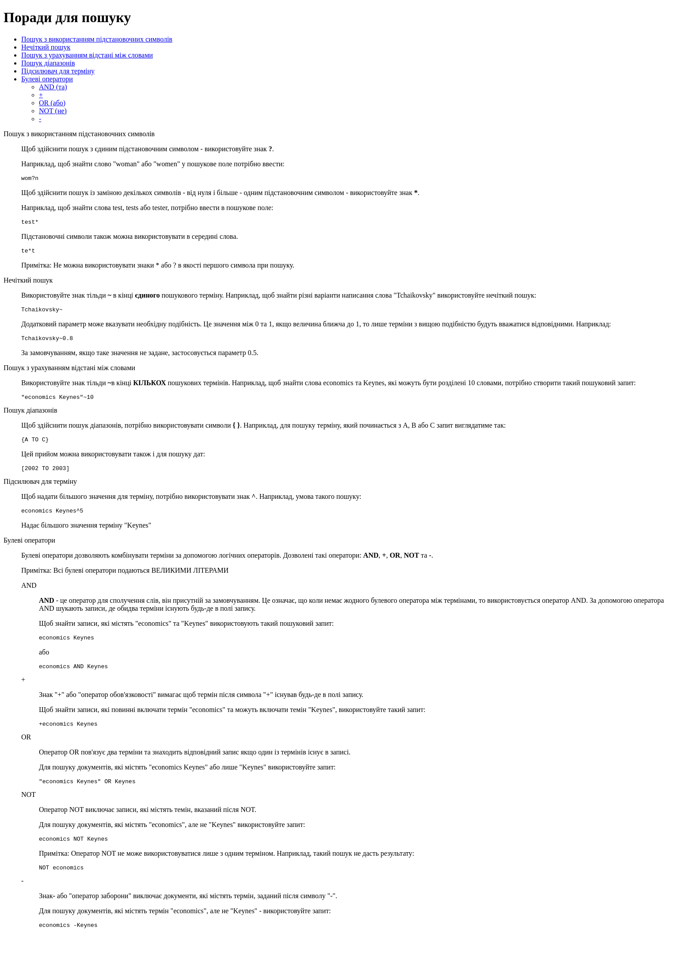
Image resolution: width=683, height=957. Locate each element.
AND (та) (53, 87)
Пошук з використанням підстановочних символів (96, 39)
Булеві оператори (47, 79)
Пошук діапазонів (48, 63)
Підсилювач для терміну (58, 71)
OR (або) (52, 103)
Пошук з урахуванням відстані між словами (87, 55)
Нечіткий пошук (45, 47)
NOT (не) (53, 111)
